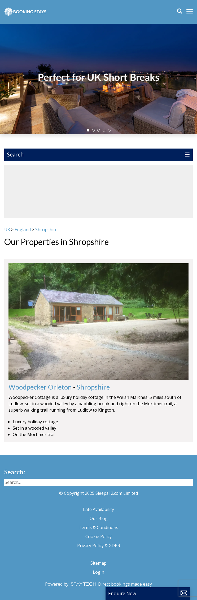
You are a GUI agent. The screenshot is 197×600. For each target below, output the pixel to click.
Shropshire (46, 230)
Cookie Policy (98, 536)
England (23, 230)
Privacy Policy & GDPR (98, 545)
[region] (98, 191)
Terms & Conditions (98, 527)
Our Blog (99, 518)
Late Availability (98, 509)
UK (7, 230)
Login (98, 572)
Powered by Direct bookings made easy (98, 584)
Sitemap (98, 563)
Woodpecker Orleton (40, 387)
